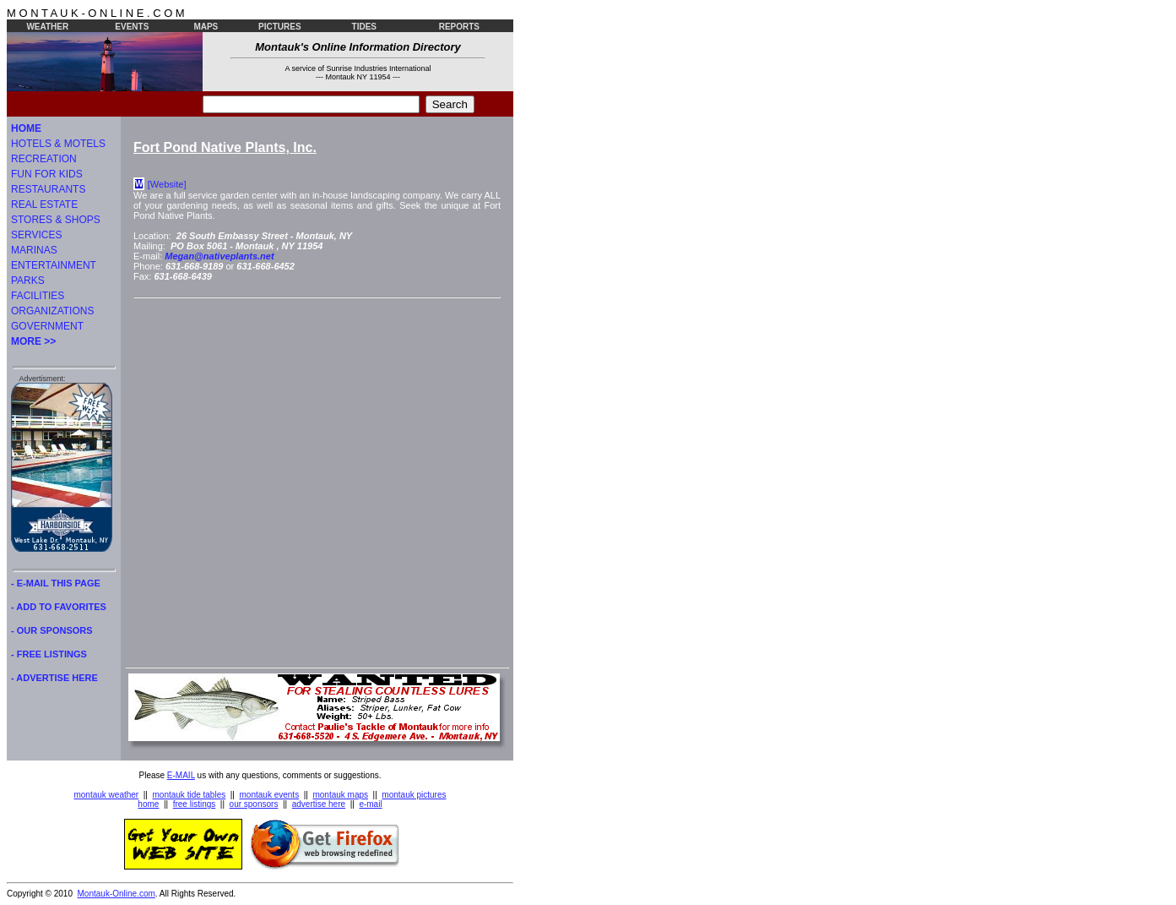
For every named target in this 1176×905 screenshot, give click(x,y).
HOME (26, 128)
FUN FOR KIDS (47, 174)
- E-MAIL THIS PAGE (55, 583)
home (148, 804)
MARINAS (34, 250)
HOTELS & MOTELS (58, 144)
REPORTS (459, 26)
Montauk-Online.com (116, 893)
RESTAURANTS (48, 189)
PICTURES (279, 26)
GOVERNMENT (47, 326)
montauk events (270, 794)
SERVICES (36, 235)
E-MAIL (181, 775)
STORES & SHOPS (55, 220)
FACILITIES (37, 296)
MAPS (205, 26)
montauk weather (105, 794)
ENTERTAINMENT (53, 265)
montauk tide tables (189, 794)
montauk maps (340, 794)
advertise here (318, 804)
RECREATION (44, 159)
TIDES (364, 26)
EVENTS (132, 26)
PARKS (28, 280)
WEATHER (47, 26)
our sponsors (254, 804)
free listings (194, 804)
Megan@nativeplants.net (219, 256)
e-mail (370, 804)
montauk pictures (414, 794)
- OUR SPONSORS (52, 630)
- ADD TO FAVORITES (58, 607)
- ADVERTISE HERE (54, 678)
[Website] (167, 184)
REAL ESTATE (44, 204)
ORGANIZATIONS (52, 311)
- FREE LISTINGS (49, 654)
